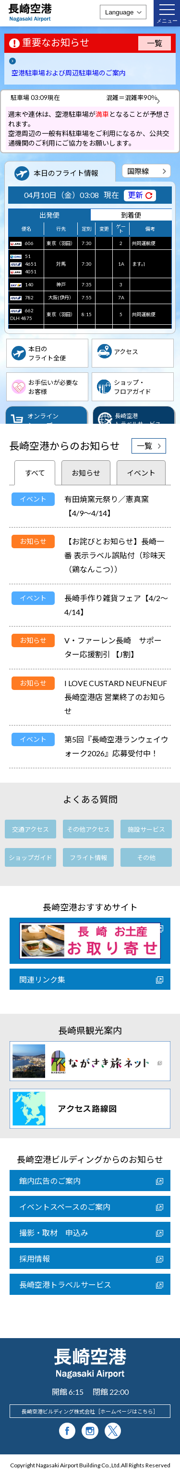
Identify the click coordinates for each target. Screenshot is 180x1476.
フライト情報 (88, 857)
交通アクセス (30, 829)
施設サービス (146, 829)
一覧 (154, 43)
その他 (146, 857)
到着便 (131, 215)
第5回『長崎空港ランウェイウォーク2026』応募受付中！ (116, 746)
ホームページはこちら (126, 1411)
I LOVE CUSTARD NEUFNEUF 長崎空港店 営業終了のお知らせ (115, 696)
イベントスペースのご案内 (64, 1206)
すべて (34, 472)
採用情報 (34, 1258)
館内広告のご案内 (50, 1180)
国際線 (138, 171)
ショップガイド (30, 857)
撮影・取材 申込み (53, 1232)
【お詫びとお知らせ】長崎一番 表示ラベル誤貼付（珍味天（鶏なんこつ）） (115, 555)
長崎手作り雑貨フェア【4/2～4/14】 (116, 604)
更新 (135, 194)
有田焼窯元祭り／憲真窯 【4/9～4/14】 (110, 505)
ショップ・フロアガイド (132, 387)
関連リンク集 (42, 979)
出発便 (49, 215)
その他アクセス (88, 829)
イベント (141, 472)
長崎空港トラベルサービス (65, 1284)
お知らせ (86, 472)
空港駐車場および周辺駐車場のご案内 (69, 73)
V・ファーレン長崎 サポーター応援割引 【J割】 (113, 647)
